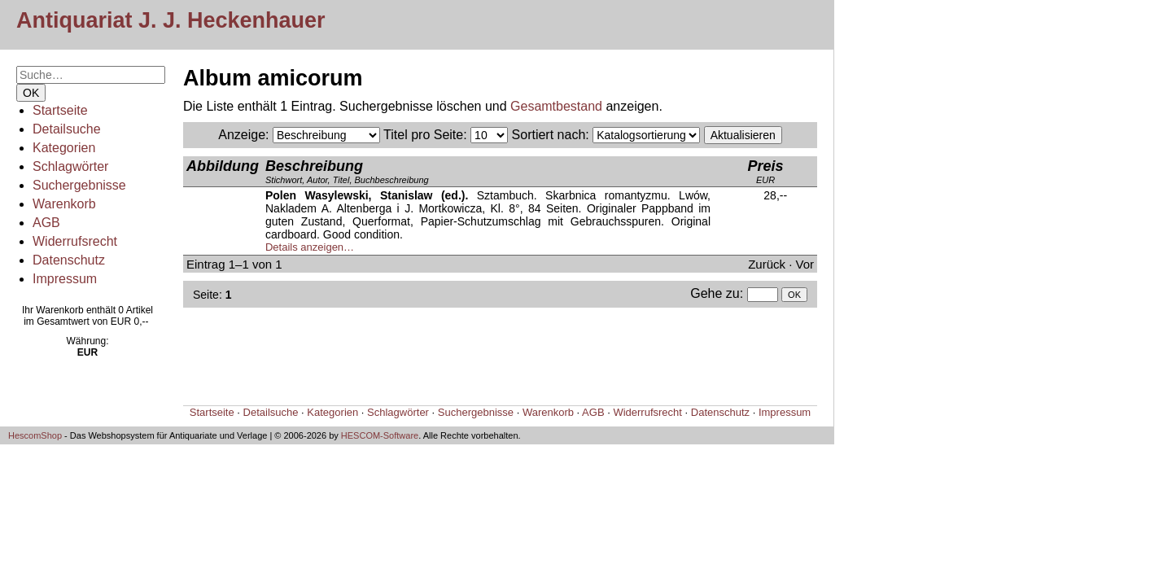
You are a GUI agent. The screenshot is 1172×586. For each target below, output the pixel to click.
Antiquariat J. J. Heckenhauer (171, 20)
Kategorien (64, 148)
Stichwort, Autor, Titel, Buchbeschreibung (347, 171)
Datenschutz (69, 260)
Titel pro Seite (423, 135)
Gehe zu (714, 293)
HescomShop (35, 435)
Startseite (60, 110)
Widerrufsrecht (75, 241)
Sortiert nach (549, 135)
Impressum (65, 279)
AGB (46, 223)
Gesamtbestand (556, 106)
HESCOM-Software (379, 435)
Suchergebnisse (79, 185)
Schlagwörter (70, 166)
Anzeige (241, 135)
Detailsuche (67, 129)
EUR (765, 171)
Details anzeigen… (309, 247)
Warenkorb (64, 204)
